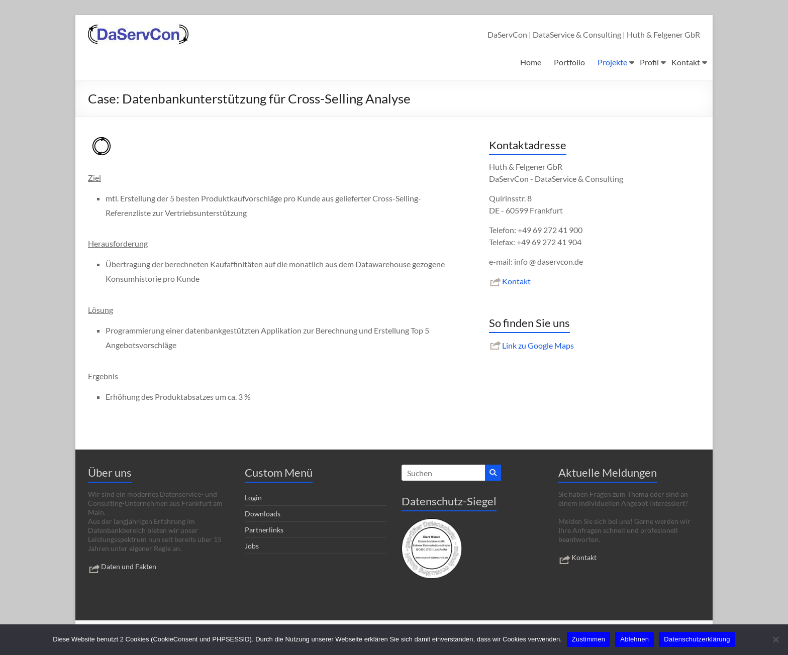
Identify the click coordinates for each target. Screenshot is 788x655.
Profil (649, 62)
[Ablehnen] (775, 639)
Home (530, 62)
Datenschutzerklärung (697, 639)
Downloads (262, 513)
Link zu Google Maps (531, 345)
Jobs (252, 545)
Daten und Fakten (122, 566)
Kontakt (685, 62)
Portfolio (569, 62)
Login (253, 497)
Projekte (612, 62)
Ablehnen (634, 639)
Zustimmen (589, 639)
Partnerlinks (264, 529)
